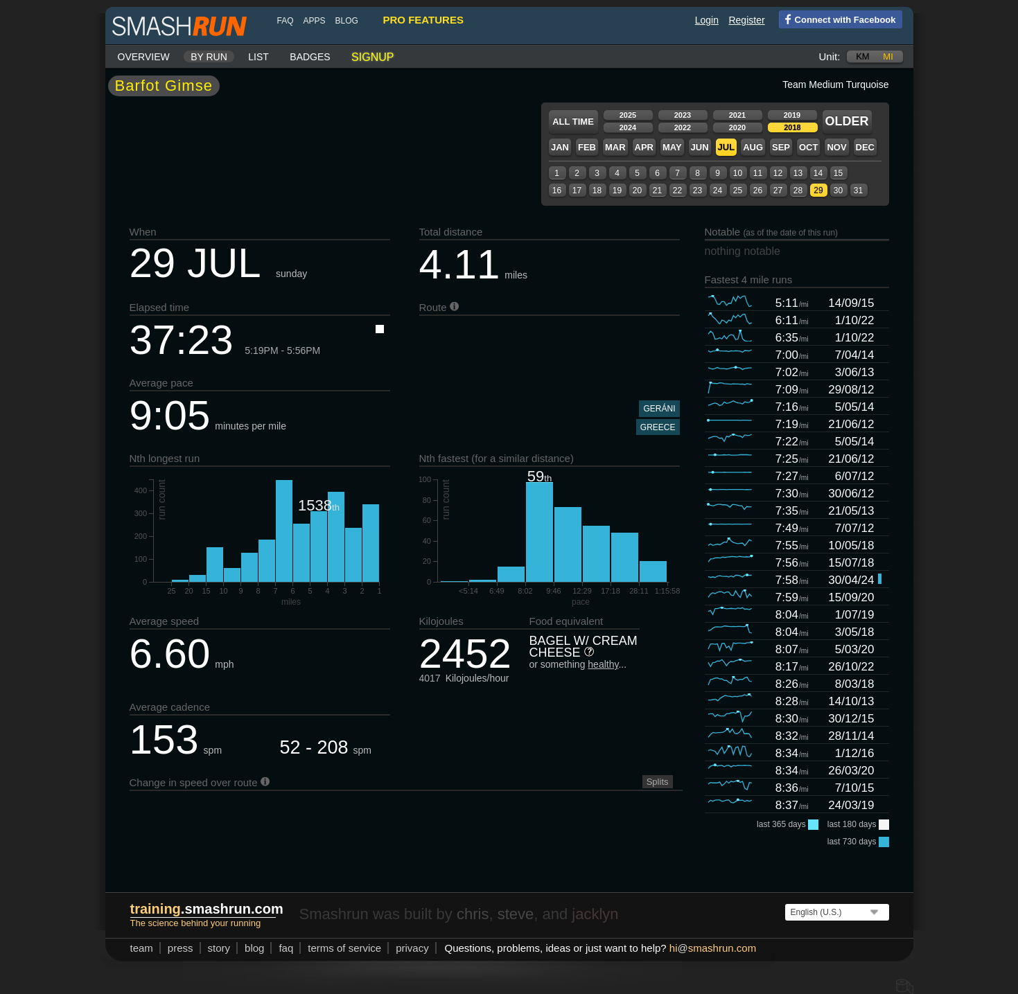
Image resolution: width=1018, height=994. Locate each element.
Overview (144, 56)
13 (797, 173)
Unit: (830, 56)
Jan (560, 147)
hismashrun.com (712, 948)
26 (757, 190)
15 (838, 173)
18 (597, 190)
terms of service (344, 948)
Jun (700, 147)
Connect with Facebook (837, 19)
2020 (737, 127)
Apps (315, 21)
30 (838, 190)
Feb (587, 147)
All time (573, 121)
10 (737, 173)
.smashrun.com (206, 908)
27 (777, 190)
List (258, 56)
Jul (726, 147)
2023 (682, 115)
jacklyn (595, 914)
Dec (865, 147)
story (219, 948)
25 (737, 190)
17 (576, 190)
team (141, 948)
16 (556, 190)
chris (473, 914)
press (180, 948)
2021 (737, 115)
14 (818, 173)
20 (637, 190)
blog (346, 21)
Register (746, 20)
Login (707, 20)
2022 (682, 127)
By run (209, 56)
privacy (412, 948)
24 (717, 190)
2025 (628, 115)
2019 (792, 115)
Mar (615, 147)
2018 (792, 127)
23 (697, 190)
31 (858, 190)
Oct (808, 147)
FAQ (285, 21)
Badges (310, 56)
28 (797, 190)
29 (818, 190)
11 (757, 173)
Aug (753, 147)
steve (516, 914)
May (672, 147)
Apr (644, 147)
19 (617, 190)
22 (677, 190)
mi (888, 56)
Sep (781, 147)
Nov (836, 147)
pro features (423, 20)
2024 (628, 127)
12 (777, 173)
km (863, 56)
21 (657, 190)
